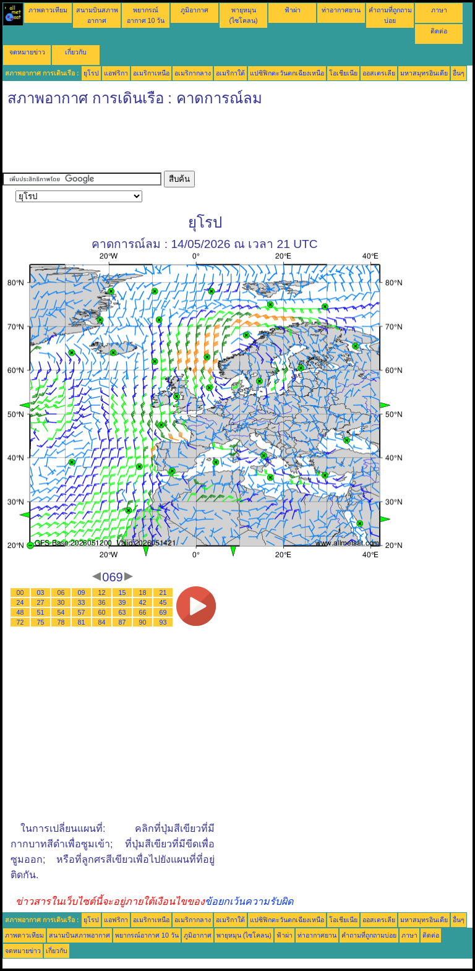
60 (102, 612)
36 (102, 602)
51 (41, 612)
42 (143, 602)
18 (143, 592)
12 (102, 592)
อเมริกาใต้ (230, 73)
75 (41, 622)
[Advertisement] (227, 143)
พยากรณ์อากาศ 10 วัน (147, 935)
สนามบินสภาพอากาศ (79, 935)
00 (20, 592)
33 (81, 602)
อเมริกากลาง (192, 73)
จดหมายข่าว (27, 52)
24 (20, 602)
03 (41, 592)
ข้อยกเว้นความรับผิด (249, 901)
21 (163, 592)
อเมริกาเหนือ (151, 73)
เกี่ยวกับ (76, 52)
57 (81, 612)
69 (163, 612)
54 (61, 612)
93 (163, 622)
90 (143, 622)
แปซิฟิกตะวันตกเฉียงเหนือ (287, 73)
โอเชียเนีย (343, 73)
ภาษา (439, 10)
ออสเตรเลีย (378, 73)
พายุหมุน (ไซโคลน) (244, 935)
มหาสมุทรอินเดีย (424, 73)
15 (122, 592)
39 (122, 602)
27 (41, 602)
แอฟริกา (116, 73)
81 (81, 622)
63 (122, 612)
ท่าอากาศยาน (341, 10)
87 (122, 622)
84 (102, 622)
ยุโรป (91, 73)
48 (20, 612)
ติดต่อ (438, 31)
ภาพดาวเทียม (47, 10)
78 (61, 622)
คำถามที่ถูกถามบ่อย (368, 935)
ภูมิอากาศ (194, 10)
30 (61, 602)
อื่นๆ (458, 73)
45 (163, 602)
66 (143, 612)
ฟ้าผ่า (293, 10)
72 (20, 622)
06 (61, 592)
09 (81, 592)
